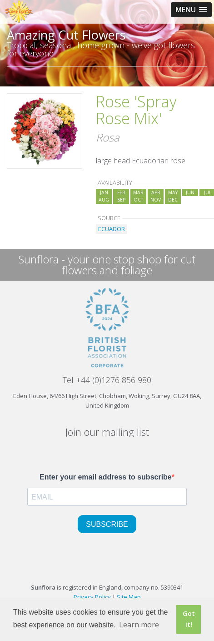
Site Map (129, 597)
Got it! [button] (189, 619)
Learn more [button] (139, 625)
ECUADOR (111, 229)
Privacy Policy (92, 597)
